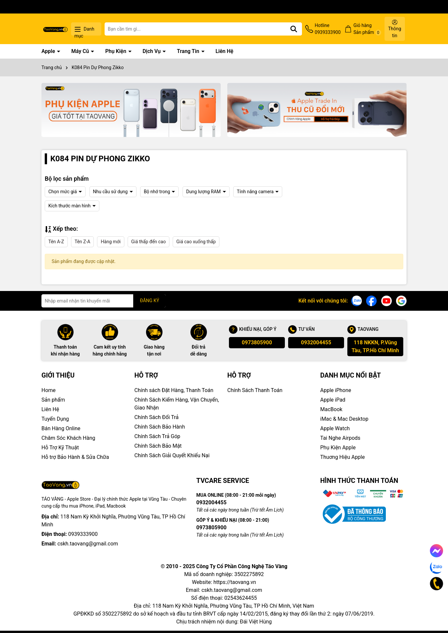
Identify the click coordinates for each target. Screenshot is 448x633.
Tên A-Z (56, 241)
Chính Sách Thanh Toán (255, 390)
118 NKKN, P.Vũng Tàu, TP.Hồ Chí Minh (375, 346)
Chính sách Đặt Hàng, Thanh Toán (174, 390)
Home (48, 390)
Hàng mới (110, 241)
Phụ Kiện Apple (338, 447)
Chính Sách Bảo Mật (158, 446)
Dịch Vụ (152, 51)
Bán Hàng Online (60, 428)
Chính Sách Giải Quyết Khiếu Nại (172, 455)
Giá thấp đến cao (148, 241)
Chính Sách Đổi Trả (157, 417)
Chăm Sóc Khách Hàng (68, 438)
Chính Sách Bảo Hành (160, 427)
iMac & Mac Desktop (344, 419)
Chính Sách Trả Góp (158, 436)
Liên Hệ (224, 51)
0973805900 (257, 342)
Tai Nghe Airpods (340, 438)
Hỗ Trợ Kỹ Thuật (60, 447)
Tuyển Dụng (55, 419)
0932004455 (316, 342)
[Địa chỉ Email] (103, 300)
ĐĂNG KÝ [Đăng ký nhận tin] (149, 300)
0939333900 (83, 534)
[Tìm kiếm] (294, 29)
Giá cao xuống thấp (196, 241)
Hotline (328, 29)
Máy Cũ (80, 51)
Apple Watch (335, 428)
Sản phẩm (53, 400)
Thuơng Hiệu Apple (342, 457)
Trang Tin (189, 51)
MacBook (331, 409)
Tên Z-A (82, 241)
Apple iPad (332, 400)
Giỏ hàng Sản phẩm (367, 29)
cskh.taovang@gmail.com (87, 544)
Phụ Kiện (116, 51)
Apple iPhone (335, 390)
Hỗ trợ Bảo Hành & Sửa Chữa (75, 457)
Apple (48, 51)
